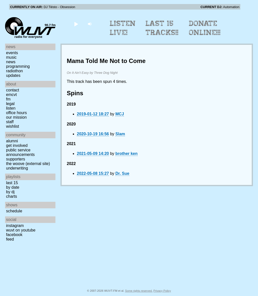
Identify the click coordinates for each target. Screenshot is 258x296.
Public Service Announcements (20, 152)
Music (11, 57)
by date (12, 187)
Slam (120, 134)
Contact (12, 90)
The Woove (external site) (28, 163)
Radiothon (14, 71)
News (10, 62)
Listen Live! (123, 28)
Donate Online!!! (205, 28)
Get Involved (16, 145)
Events (12, 53)
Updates (13, 75)
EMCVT (11, 94)
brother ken (126, 153)
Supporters (15, 159)
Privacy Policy (162, 290)
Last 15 (12, 183)
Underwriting (17, 168)
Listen (10, 108)
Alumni (12, 141)
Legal (10, 104)
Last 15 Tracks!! (162, 28)
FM (8, 99)
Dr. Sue (122, 173)
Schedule (14, 211)
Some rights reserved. (138, 290)
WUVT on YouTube (21, 230)
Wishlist (12, 126)
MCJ (119, 114)
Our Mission (16, 117)
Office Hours (16, 113)
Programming (18, 66)
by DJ (10, 192)
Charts (11, 196)
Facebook (14, 235)
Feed (10, 239)
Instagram (15, 225)
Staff (10, 122)
